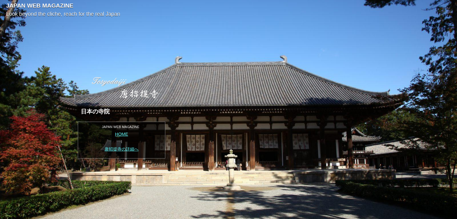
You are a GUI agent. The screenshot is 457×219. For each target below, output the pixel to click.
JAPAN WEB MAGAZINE (39, 5)
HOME (121, 134)
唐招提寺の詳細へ (122, 149)
